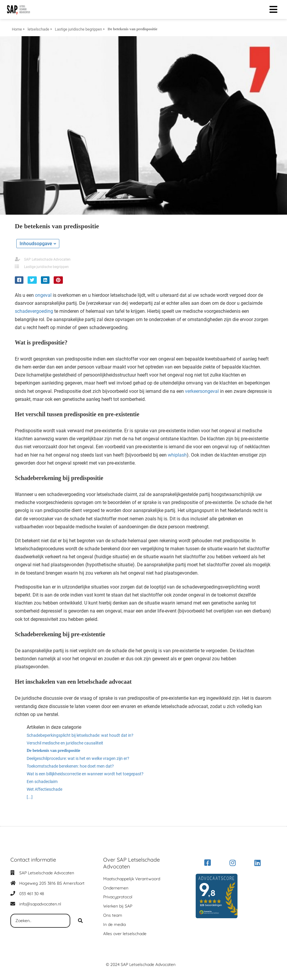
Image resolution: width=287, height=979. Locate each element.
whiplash (177, 455)
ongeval (43, 295)
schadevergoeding (34, 311)
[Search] (80, 921)
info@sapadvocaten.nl (40, 904)
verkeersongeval (202, 391)
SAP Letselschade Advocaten (47, 259)
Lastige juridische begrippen (46, 267)
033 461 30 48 (31, 893)
